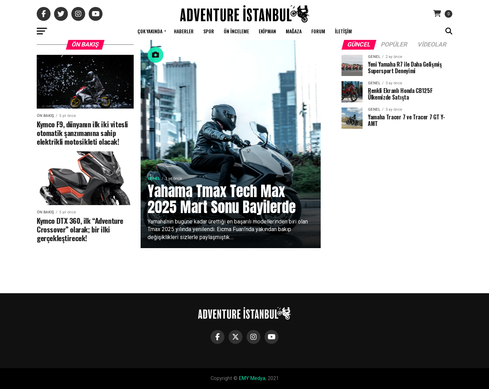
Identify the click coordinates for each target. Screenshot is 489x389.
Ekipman (267, 31)
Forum (318, 31)
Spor (208, 31)
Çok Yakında (149, 31)
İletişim (343, 31)
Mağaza (294, 31)
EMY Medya (252, 378)
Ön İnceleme (236, 31)
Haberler (184, 31)
